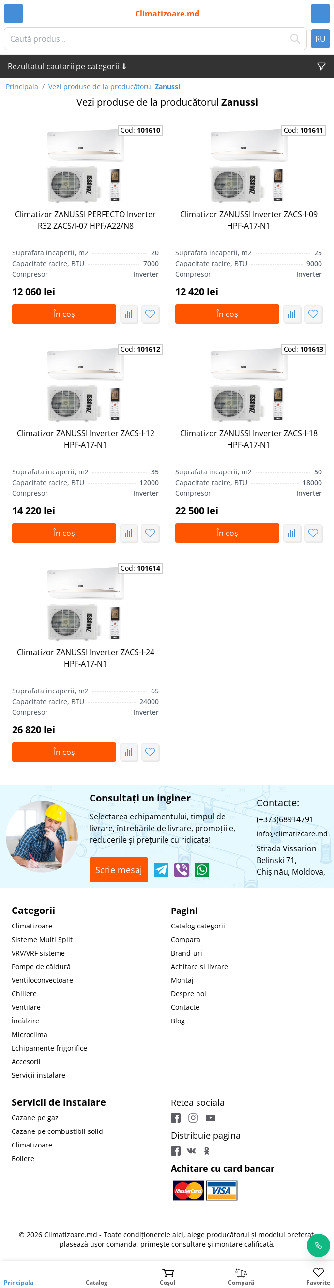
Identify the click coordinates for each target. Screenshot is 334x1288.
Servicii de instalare (59, 1102)
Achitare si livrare (199, 966)
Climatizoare (32, 925)
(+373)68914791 (285, 819)
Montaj (182, 980)
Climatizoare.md (167, 13)
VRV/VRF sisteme (38, 953)
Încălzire (25, 1020)
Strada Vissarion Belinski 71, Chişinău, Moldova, (291, 860)
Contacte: (278, 802)
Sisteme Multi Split (42, 939)
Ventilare (26, 1007)
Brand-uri (186, 953)
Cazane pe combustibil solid (57, 1131)
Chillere (24, 993)
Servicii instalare (38, 1075)
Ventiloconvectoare (42, 980)
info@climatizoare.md (292, 833)
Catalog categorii (198, 925)
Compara (185, 939)
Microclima (29, 1034)
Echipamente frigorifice (49, 1047)
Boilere (23, 1158)
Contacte (185, 1007)
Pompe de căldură (41, 966)
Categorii (33, 910)
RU (320, 38)
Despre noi (188, 993)
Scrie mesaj (118, 870)
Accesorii (26, 1061)
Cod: (140, 130)
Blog (178, 1020)
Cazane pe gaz (35, 1117)
